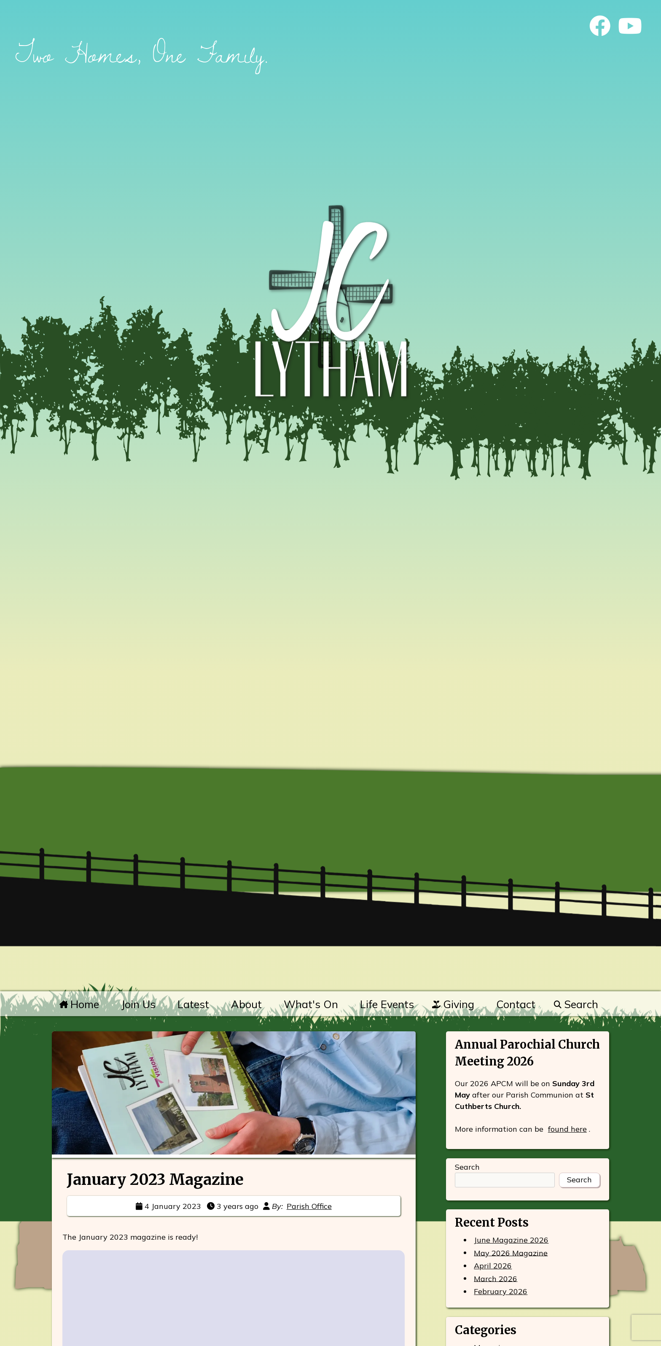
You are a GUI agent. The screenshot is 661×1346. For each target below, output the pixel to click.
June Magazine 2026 (511, 1240)
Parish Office (309, 1206)
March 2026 (495, 1278)
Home (79, 1004)
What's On (311, 1004)
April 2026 (493, 1265)
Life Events (387, 1004)
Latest (193, 1004)
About (246, 1004)
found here (567, 1129)
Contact (515, 1004)
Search (576, 1004)
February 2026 (500, 1291)
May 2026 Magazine (511, 1252)
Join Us (138, 1004)
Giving (453, 1004)
